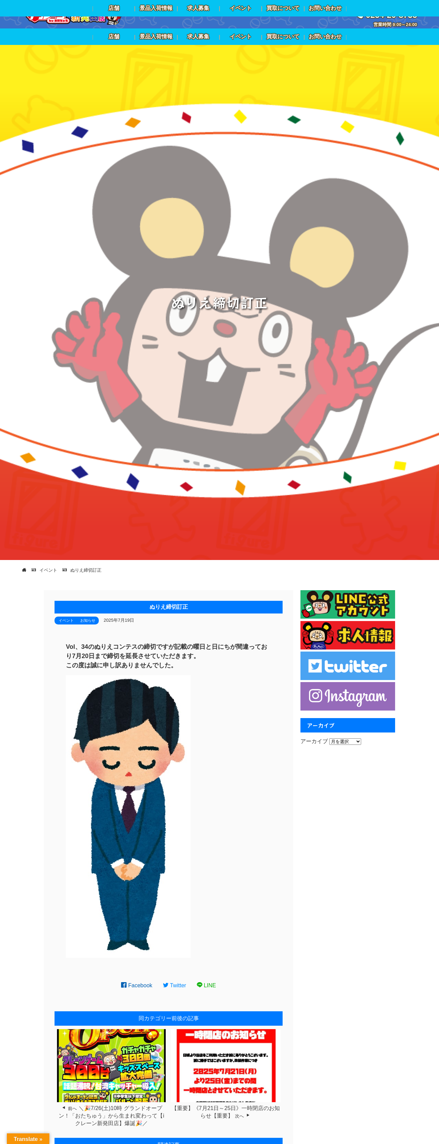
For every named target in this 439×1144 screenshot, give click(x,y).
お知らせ (87, 620)
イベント (66, 620)
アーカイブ (314, 741)
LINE (206, 985)
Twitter (174, 985)
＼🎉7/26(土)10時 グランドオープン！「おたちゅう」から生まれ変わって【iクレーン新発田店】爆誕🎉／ (111, 1116)
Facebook (136, 985)
